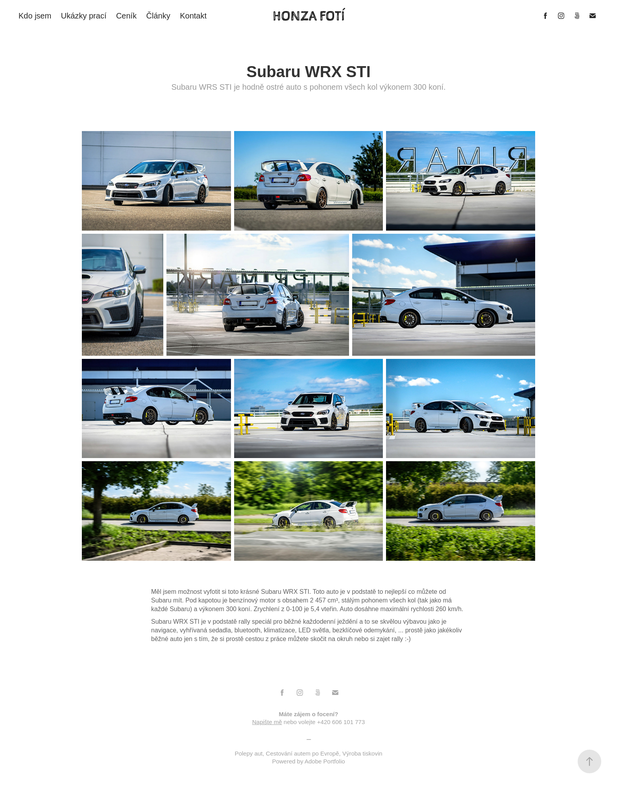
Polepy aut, (250, 753)
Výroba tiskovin (362, 753)
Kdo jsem (34, 15)
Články (158, 15)
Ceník (126, 15)
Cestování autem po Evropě (302, 753)
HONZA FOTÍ (309, 15)
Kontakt (193, 15)
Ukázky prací (84, 15)
